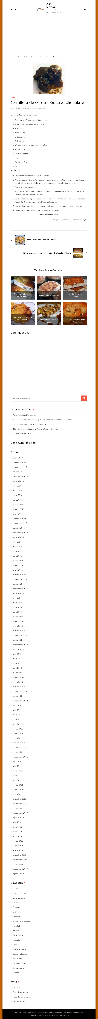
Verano (16, 972)
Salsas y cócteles (20, 954)
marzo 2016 (18, 504)
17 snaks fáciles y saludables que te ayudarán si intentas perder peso (42, 420)
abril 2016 (17, 500)
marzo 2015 (18, 560)
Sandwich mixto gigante (75, 295)
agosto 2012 (18, 705)
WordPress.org (19, 1001)
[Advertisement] (49, 40)
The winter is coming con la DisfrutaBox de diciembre (35, 429)
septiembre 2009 (20, 869)
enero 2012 (18, 738)
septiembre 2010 (20, 813)
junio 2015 (17, 546)
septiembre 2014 (20, 588)
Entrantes (17, 912)
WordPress (49, 1015)
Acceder (16, 987)
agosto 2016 (18, 481)
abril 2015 (17, 556)
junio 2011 (17, 771)
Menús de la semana (21, 921)
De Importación (19, 898)
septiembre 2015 (20, 532)
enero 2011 (18, 794)
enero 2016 (18, 514)
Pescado (16, 940)
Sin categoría (18, 968)
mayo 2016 (17, 495)
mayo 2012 (17, 719)
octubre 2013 (19, 640)
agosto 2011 (18, 761)
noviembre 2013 (20, 635)
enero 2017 (18, 458)
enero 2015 (18, 570)
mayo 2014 (17, 607)
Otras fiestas (18, 935)
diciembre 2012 (19, 687)
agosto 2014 (18, 593)
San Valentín (18, 958)
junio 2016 (17, 490)
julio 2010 (17, 822)
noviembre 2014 (20, 579)
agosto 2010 (18, 817)
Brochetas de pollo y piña (48, 321)
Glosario (16, 916)
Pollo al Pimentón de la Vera (75, 321)
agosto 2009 (18, 873)
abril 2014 (17, 612)
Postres (16, 944)
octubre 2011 (19, 752)
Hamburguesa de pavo (49, 295)
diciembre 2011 (19, 743)
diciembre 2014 (19, 574)
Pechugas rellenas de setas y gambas (23, 295)
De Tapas (17, 902)
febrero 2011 (18, 789)
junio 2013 (17, 659)
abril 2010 (17, 836)
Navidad (16, 926)
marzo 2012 (18, 729)
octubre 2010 (19, 808)
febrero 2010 (18, 845)
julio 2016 (17, 486)
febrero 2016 (18, 509)
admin (13, 108)
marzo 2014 (18, 616)
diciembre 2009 (19, 855)
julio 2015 (17, 542)
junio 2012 (17, 715)
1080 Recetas (50, 6)
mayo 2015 (17, 551)
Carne (13, 97)
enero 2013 (18, 682)
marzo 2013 (18, 672)
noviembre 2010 (20, 803)
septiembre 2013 (20, 644)
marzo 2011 (18, 785)
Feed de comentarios (22, 997)
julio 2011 (17, 766)
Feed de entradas (20, 992)
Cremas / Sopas (19, 893)
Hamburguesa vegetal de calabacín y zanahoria (22, 319)
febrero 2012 (18, 733)
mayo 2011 (17, 775)
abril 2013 (17, 668)
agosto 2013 (18, 649)
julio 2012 (17, 710)
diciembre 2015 (19, 518)
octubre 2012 (19, 696)
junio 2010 (17, 827)
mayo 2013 (17, 663)
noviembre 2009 (20, 859)
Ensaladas (17, 907)
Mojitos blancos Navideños (24, 434)
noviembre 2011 (20, 747)
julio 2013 (17, 654)
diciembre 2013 (19, 630)
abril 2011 (17, 780)
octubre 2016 (19, 472)
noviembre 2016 (20, 467)
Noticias (16, 930)
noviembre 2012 (20, 691)
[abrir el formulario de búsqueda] (85, 10)
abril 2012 (17, 724)
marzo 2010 (18, 841)
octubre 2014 (19, 584)
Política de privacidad (61, 1015)
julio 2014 (17, 598)
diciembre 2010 (19, 799)
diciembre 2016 (19, 462)
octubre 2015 (19, 528)
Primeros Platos (20, 949)
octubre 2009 (19, 864)
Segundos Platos (20, 963)
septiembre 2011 (20, 757)
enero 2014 (18, 626)
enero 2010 (18, 850)
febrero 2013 (18, 677)
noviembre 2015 (20, 523)
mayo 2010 (17, 831)
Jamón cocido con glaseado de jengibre (29, 424)
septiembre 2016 (20, 476)
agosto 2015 (18, 537)
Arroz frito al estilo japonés (24, 415)
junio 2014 (17, 602)
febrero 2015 (18, 565)
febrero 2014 (18, 621)
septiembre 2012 (20, 701)
